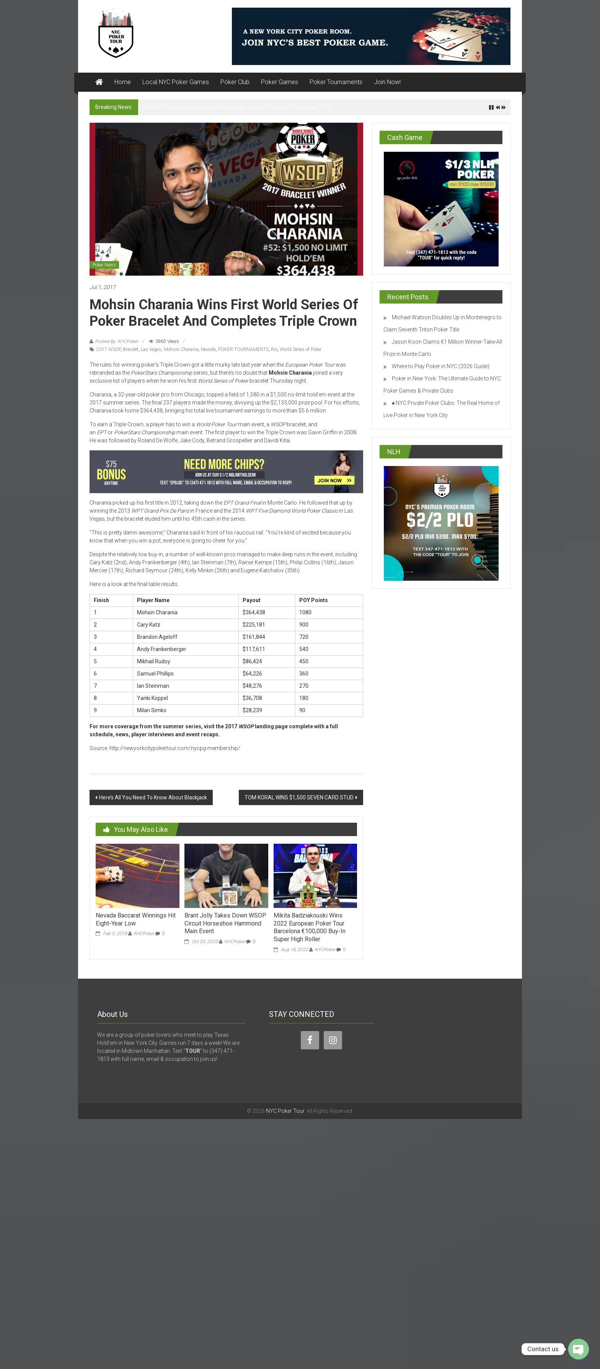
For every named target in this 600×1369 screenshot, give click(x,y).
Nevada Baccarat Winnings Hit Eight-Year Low (136, 919)
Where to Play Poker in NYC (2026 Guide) (440, 366)
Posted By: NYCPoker (116, 341)
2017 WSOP (108, 349)
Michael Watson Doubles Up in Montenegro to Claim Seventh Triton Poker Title (236, 107)
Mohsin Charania (181, 349)
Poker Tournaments (336, 82)
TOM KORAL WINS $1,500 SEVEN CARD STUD (299, 797)
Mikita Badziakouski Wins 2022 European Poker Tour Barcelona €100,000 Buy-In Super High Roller (310, 927)
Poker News (104, 265)
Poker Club (234, 82)
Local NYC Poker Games (175, 82)
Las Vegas (151, 349)
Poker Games (279, 82)
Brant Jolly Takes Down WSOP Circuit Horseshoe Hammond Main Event (225, 923)
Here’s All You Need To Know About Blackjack (153, 797)
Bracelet (131, 349)
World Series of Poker (300, 349)
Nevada (208, 349)
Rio (274, 349)
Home (122, 82)
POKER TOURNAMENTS (243, 349)
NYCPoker (144, 933)
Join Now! (387, 82)
